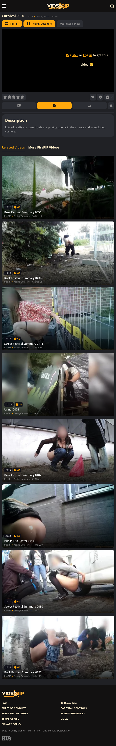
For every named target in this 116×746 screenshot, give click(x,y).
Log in (87, 55)
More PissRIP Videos (43, 147)
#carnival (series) (70, 23)
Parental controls (74, 708)
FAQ (4, 702)
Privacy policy (11, 724)
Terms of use (10, 718)
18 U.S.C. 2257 (69, 702)
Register (72, 55)
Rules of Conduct (14, 708)
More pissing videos (15, 713)
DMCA (64, 718)
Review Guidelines (73, 713)
